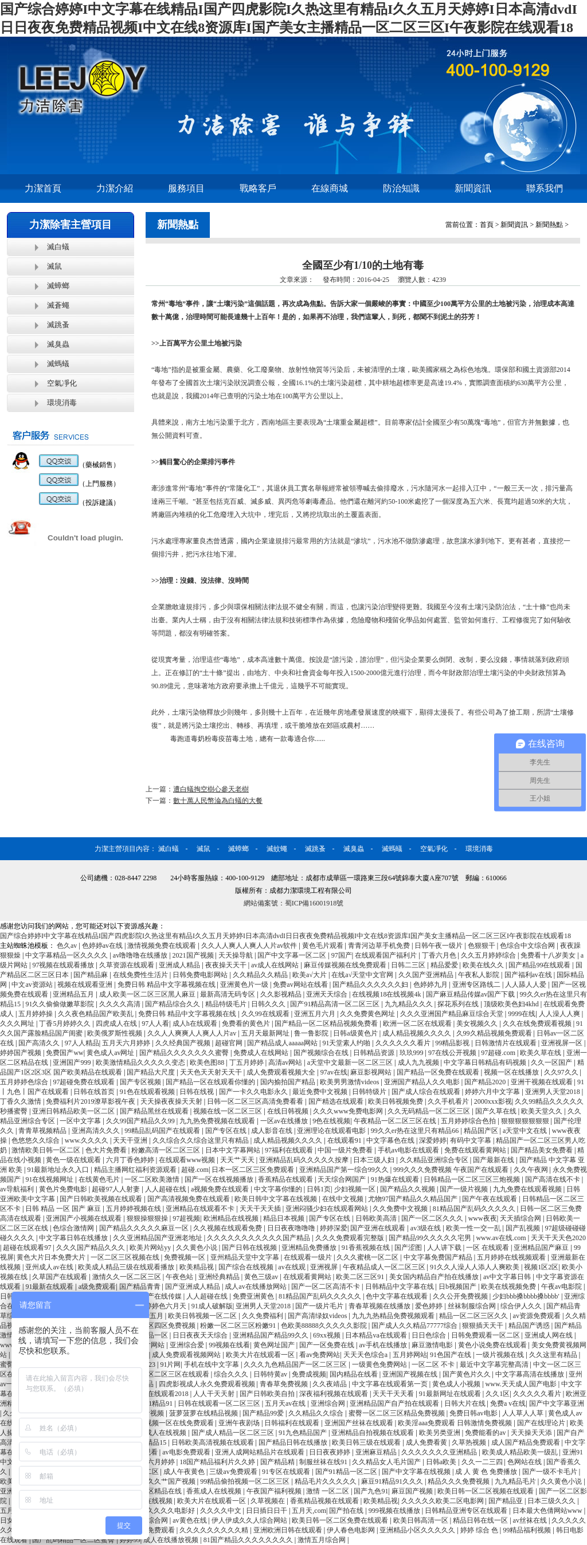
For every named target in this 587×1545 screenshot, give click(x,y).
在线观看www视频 (188, 1160)
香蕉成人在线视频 (214, 1491)
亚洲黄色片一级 (245, 985)
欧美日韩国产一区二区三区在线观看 (155, 1374)
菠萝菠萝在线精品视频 (204, 1413)
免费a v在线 (508, 1403)
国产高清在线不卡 (553, 1179)
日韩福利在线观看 (292, 1423)
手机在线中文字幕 (212, 1364)
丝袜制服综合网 (473, 1306)
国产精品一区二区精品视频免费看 (327, 1023)
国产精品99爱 (263, 1413)
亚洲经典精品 (219, 1277)
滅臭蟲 (58, 344)
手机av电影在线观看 (409, 1150)
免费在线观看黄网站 (476, 1150)
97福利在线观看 (290, 1150)
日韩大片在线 (465, 1403)
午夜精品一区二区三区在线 (396, 1121)
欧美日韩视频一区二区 (203, 1316)
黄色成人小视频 (457, 1384)
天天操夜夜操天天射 (172, 1101)
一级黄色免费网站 (380, 1364)
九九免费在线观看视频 (528, 1189)
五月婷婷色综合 (25, 1082)
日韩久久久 (269, 1004)
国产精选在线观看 (336, 1101)
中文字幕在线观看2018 (155, 1394)
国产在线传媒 (161, 1296)
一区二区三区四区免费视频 (155, 1326)
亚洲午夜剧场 (239, 1423)
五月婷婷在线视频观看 (512, 1257)
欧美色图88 (208, 1062)
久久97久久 (562, 1072)
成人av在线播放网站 (256, 1287)
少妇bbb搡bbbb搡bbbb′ (526, 1296)
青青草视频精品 (43, 1131)
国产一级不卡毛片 (550, 1472)
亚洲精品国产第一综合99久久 (344, 1170)
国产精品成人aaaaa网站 (283, 1043)
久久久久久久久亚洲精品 (440, 1452)
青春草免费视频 (285, 1384)
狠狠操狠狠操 (148, 1218)
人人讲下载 (445, 1248)
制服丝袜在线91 (324, 1462)
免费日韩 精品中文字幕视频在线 (167, 985)
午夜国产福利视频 (274, 1491)
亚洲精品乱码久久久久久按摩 (304, 1160)
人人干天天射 (214, 1394)
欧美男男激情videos (350, 1082)
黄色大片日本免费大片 (52, 1257)
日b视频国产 (458, 1287)
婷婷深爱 (333, 1228)
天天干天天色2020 (558, 1238)
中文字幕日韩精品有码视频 (486, 1062)
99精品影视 (453, 1043)
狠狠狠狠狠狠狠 (526, 1121)
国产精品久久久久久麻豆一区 (144, 1228)
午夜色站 (180, 1277)
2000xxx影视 (493, 1101)
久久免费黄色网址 (368, 1014)
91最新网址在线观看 (451, 1394)
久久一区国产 (552, 1062)
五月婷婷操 (36, 1014)
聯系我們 (544, 188)
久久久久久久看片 (403, 1043)
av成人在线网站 (275, 965)
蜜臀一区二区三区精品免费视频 (398, 1413)
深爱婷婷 (433, 1140)
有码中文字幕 (471, 1140)
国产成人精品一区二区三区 (233, 1433)
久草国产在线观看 (60, 1277)
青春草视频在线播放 (380, 1306)
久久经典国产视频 (183, 1043)
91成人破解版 (212, 1306)
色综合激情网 (74, 1228)
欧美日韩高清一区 (421, 1520)
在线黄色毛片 (100, 1179)
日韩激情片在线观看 (506, 1043)
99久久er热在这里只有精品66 (415, 1131)
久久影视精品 (281, 994)
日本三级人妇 (374, 1160)
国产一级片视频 (465, 1189)
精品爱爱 (445, 965)
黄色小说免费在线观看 (493, 1345)
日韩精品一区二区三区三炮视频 (473, 1179)
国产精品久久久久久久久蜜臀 (184, 1053)
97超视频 (186, 1218)
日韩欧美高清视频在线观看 (213, 1442)
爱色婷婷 (429, 1306)
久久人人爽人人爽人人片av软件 (250, 946)
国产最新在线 (494, 1160)
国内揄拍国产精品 (288, 1082)
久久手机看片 (449, 1101)
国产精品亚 (506, 1501)
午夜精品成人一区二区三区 (385, 1267)
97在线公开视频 (453, 1053)
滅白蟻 (58, 246)
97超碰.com (499, 1053)
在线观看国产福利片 (386, 955)
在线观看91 (345, 1140)
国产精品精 (278, 1462)
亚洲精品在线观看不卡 (201, 1209)
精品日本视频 (284, 1218)
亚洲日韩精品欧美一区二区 (74, 1111)
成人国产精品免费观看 (526, 1442)
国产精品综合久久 (173, 1004)
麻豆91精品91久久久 (393, 1481)
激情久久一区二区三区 (127, 1277)
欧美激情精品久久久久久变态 (141, 1062)
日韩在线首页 (94, 1092)
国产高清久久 (39, 1043)
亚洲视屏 (324, 1267)
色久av (68, 946)
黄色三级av (262, 1277)
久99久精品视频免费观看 (495, 1033)
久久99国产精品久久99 (141, 1121)
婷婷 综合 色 (480, 1530)
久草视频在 (269, 1501)
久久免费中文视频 (401, 1209)
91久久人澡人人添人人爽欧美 (475, 1267)
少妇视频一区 (355, 1189)
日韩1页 (319, 1189)
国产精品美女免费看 (542, 1150)
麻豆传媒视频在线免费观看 (346, 965)
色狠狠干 (482, 946)
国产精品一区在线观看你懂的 (211, 1082)
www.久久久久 (87, 1140)
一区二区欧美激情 (152, 1179)
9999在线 (521, 1014)
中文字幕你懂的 (279, 1189)
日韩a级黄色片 (356, 1033)
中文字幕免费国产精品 (439, 1257)
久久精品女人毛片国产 (387, 1462)
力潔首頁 (43, 188)
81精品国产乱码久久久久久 (475, 1209)
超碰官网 (229, 1043)
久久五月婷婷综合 (489, 955)
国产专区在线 (226, 1131)
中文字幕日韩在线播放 (74, 1238)
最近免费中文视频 (320, 1092)
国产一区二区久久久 (433, 1218)
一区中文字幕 (81, 1121)
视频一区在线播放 (512, 1072)
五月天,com (309, 1511)
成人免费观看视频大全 (281, 1072)
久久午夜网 (532, 1170)
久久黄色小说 (197, 1248)
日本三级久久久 (552, 1501)
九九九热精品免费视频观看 (394, 1316)
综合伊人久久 (521, 1306)
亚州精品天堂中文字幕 (245, 1257)
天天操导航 (236, 955)
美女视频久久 (477, 1023)
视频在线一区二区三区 (228, 1111)
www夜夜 (482, 1218)
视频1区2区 (541, 1267)
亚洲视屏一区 (562, 1043)
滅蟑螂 (58, 285)
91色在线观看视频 (148, 1092)
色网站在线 (525, 1462)
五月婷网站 (410, 1355)
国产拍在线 (347, 1511)
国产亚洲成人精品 (193, 1287)
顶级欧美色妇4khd (512, 1004)
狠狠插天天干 (483, 1326)
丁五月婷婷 (247, 1062)
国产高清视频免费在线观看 (189, 1199)
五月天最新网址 (266, 1033)
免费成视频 (309, 1374)
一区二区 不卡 (434, 1364)
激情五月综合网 (322, 1540)
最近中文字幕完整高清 (495, 1364)
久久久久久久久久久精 (214, 1530)
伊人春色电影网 (352, 1530)
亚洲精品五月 (74, 994)
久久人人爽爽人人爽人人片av (192, 1033)
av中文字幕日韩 (508, 1277)
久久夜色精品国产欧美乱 (96, 1014)
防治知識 (401, 188)
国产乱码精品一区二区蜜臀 (74, 1540)
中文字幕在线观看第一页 (390, 1384)
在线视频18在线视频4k (387, 994)
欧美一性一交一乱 (474, 1228)
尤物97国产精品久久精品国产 (413, 1199)
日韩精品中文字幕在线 (400, 1287)
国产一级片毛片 (320, 1306)
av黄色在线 (190, 1520)
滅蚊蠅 (277, 849)
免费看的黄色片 (247, 1023)
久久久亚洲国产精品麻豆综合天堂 (452, 1014)
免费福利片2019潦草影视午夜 (91, 1101)
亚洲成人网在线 (549, 1335)
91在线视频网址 (50, 1179)
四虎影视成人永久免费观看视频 (208, 1384)
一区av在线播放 (285, 1121)
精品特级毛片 (226, 1004)
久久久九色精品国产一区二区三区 (296, 1364)
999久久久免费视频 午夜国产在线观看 (451, 1170)
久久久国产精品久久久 (91, 1248)
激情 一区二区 (328, 1491)
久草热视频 (470, 1442)
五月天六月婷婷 (127, 1043)
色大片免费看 (106, 1150)
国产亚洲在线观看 (378, 1228)
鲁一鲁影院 (312, 1033)
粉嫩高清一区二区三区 (166, 1150)
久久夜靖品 (330, 1384)
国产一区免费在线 (327, 1345)
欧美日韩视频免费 (396, 1101)
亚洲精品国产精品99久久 (271, 1335)
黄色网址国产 (274, 1345)
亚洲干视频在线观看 (542, 1082)
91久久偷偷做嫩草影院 (60, 1004)
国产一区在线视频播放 (220, 1179)
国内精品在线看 (354, 1374)
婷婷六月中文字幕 (493, 1092)
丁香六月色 (440, 955)
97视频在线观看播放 (64, 965)
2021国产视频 (194, 955)
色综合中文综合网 (528, 946)
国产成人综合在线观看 (427, 1092)
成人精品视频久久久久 (417, 1033)
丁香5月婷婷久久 (65, 1023)
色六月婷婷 (158, 1462)
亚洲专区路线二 (477, 985)
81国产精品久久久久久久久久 (249, 1540)
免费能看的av (486, 1433)
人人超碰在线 (166, 1189)
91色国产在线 (451, 1355)
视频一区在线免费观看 (180, 1423)
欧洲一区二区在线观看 (418, 1023)
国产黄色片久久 (467, 1374)
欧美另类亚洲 (440, 1433)
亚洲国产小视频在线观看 (84, 1218)
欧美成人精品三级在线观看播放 (127, 1267)
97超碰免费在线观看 (84, 1082)
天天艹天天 (238, 1160)
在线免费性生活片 (141, 975)
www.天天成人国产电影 (522, 1384)
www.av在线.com (501, 1238)
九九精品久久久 (410, 1004)
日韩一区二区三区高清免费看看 (256, 1101)
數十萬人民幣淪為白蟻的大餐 (218, 801)
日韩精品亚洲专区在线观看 (467, 1511)
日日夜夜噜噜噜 (292, 1228)
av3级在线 (426, 1228)
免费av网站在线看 (301, 985)
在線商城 (329, 188)
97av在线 (333, 1072)
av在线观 (292, 1267)
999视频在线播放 (395, 1511)
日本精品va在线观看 (376, 1335)
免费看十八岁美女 (549, 955)
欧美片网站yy (151, 1248)
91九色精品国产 (303, 1433)
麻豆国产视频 (413, 1491)
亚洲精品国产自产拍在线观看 (395, 1403)
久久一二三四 (482, 1462)
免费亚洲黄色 (254, 1296)
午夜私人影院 (479, 975)
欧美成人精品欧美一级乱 (520, 1452)
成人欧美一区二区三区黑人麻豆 (148, 994)
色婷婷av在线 (103, 946)
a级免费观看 (97, 1287)
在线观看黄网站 (308, 1277)
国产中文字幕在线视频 (417, 1472)
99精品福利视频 (528, 1530)
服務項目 (186, 188)
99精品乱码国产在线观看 (163, 1131)
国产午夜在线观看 (490, 1199)
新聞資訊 (473, 188)
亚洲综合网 (329, 1403)
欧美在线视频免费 (509, 1287)
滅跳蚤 (58, 324)
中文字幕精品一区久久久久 (67, 955)
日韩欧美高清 (376, 1218)
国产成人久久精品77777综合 (415, 1326)
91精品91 (159, 1403)
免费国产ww (64, 1053)
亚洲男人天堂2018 (553, 1092)
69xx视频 (327, 1335)
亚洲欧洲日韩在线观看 (288, 1530)
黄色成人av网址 (111, 1053)
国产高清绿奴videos (318, 1316)
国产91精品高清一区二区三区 (335, 1004)
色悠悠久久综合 (36, 1140)
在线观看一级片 (309, 1257)
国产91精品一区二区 (347, 1472)
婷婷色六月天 (166, 1306)
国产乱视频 (524, 1228)
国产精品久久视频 (408, 1189)
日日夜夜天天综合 (201, 1335)
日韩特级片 (370, 1092)
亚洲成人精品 (180, 965)
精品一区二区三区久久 (474, 1316)
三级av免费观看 (234, 1472)
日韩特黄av (271, 1374)
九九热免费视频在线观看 (218, 1121)
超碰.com (195, 1170)
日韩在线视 (197, 1092)
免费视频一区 (185, 1257)
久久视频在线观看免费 (228, 1228)
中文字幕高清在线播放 (530, 1374)
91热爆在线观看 (396, 1179)
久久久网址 (18, 1023)
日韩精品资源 (374, 1053)
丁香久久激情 (21, 1101)
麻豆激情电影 (433, 1345)
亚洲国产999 (72, 1062)
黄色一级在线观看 (74, 1160)
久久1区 (498, 1394)
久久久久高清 (120, 1004)
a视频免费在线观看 (221, 1189)
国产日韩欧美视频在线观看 (102, 1199)
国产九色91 (371, 1491)
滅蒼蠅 (58, 305)
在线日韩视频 (288, 1111)
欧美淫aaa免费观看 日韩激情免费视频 (456, 1423)
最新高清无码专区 (228, 994)
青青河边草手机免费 (380, 946)
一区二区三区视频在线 (126, 1257)
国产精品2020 (485, 1082)
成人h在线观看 (196, 1023)
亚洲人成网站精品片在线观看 (260, 1452)
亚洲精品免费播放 (309, 1248)
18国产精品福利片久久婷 (218, 1462)
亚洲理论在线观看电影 (332, 1131)
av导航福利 (18, 1189)
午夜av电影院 (562, 1287)
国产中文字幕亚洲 (556, 1403)
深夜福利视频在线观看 (334, 1394)
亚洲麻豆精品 (376, 1452)
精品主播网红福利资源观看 (136, 1170)
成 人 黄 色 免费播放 (487, 1472)
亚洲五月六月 (315, 1014)
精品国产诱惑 (529, 1326)
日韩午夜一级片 (439, 946)
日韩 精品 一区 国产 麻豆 (64, 1209)
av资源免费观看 (537, 1316)
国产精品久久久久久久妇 (371, 985)
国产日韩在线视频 (250, 1248)
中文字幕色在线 (391, 1140)
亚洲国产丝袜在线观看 (359, 1423)
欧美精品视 (197, 1267)
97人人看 (155, 1023)
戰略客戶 (258, 188)
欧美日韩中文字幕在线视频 (276, 1199)
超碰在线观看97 (28, 1248)
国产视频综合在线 (322, 1053)
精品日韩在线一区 (481, 1520)
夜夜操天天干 (226, 965)
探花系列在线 (458, 1004)
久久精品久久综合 (316, 1413)
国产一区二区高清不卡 (326, 1287)
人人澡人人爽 (560, 1014)
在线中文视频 (343, 1199)
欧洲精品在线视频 (232, 1218)
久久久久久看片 (538, 1394)
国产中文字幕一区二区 (292, 955)
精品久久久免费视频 (459, 1481)
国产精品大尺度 (152, 1072)
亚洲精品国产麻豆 (542, 1248)
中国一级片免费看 (346, 1150)
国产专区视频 (141, 1082)
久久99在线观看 (266, 1014)
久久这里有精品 (554, 1355)
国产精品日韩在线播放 (294, 1442)
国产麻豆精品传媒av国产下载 (471, 994)
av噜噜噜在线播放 (141, 955)
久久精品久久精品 (261, 975)
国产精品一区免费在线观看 (439, 1072)
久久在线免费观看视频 (538, 1023)
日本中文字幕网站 (233, 1150)
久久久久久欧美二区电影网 (443, 1501)
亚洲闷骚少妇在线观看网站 (327, 1209)
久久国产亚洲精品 (426, 975)
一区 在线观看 (488, 1248)
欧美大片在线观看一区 (261, 1355)
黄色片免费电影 (64, 1189)
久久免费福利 (263, 1316)
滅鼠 (54, 266)
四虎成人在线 (117, 1023)
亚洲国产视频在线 (410, 1374)
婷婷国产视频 (21, 1053)
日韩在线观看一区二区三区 (220, 1403)
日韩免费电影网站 (201, 975)
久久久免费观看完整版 (350, 1238)
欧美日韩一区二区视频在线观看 (486, 1491)
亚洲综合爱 (188, 1345)
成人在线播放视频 (171, 1540)
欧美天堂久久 (542, 1111)
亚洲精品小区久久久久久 (418, 1530)
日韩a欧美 (442, 1462)
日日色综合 (430, 1335)
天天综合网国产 (342, 1179)
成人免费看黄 (427, 1442)
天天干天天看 (394, 1394)
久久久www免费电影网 (349, 1111)
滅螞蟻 (58, 363)
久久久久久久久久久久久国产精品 (259, 1238)
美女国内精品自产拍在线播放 (434, 1277)
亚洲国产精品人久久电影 (422, 1082)
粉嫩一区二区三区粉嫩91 (238, 1326)
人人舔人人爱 (526, 985)
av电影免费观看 (187, 1452)
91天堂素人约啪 (347, 1043)
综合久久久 (232, 1374)
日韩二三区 (409, 965)
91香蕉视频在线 (367, 1248)
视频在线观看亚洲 (85, 985)
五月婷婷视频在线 (134, 1209)
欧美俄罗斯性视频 (115, 1033)
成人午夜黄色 (184, 1472)
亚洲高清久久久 (97, 1131)
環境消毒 (62, 402)
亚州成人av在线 (50, 1267)
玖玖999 (412, 1053)
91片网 (170, 1364)
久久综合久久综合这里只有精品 (201, 1140)
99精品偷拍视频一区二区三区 (245, 1481)
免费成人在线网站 (261, 1053)
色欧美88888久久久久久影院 (325, 1326)
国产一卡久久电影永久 (254, 1092)
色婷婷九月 (431, 985)
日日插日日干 (267, 1511)
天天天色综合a (366, 1355)
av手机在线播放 (383, 1345)
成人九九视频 (419, 1062)
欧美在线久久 (484, 965)
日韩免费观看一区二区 (486, 1335)
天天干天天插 (261, 1209)
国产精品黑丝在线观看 (155, 1111)
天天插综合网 (521, 1218)
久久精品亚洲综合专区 (435, 1160)
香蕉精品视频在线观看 (325, 1501)
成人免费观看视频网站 (187, 1355)
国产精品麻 (91, 975)
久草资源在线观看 (127, 965)
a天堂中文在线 (526, 1131)
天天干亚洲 (131, 1140)
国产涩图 (409, 1248)
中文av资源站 (32, 985)
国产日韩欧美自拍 (268, 1394)
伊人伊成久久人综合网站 (250, 1520)
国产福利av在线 (529, 975)
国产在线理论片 (542, 1423)
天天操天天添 (532, 1433)
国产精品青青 (140, 1287)
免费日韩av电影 (474, 1413)
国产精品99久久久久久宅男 (431, 1238)
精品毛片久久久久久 (326, 1481)
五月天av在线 (286, 1403)
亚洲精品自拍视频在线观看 (373, 1433)
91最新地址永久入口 (59, 1170)
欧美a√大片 (310, 975)
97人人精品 (82, 1043)
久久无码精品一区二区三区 (430, 1111)
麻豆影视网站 (371, 1072)
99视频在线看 (229, 1345)
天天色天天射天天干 (212, 1072)
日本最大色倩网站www (548, 1511)
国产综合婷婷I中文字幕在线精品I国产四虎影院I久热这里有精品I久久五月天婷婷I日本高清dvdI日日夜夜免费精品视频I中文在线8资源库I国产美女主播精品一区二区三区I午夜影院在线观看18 (285, 936)
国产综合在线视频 (246, 1267)
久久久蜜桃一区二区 (368, 1257)
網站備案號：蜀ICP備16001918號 (294, 903)
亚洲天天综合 (327, 994)
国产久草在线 (496, 1111)
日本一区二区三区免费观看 (254, 1170)
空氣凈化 (62, 383)
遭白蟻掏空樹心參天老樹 (211, 789)
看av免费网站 (319, 1355)
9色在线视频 (331, 1121)
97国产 (341, 955)
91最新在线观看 (50, 1287)
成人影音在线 (272, 1131)
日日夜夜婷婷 (330, 1452)
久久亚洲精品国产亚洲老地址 (158, 1238)
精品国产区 (482, 1131)
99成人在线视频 (163, 1433)
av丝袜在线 (531, 1520)
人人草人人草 (523, 1413)
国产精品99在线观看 (540, 965)
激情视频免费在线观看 (162, 946)
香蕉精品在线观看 (286, 1179)
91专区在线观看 (287, 1472)
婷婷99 (130, 1540)
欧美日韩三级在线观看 (367, 1442)
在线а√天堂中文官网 (363, 975)
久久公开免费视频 (461, 1296)
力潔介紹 (114, 188)
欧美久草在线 (541, 1053)
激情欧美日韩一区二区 (46, 1150)
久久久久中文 (221, 1511)
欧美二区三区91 (361, 1277)
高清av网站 (286, 1062)
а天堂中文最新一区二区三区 (350, 1062)
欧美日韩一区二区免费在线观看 (341, 1520)
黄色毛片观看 (323, 946)
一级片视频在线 (501, 1355)
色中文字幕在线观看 (397, 1296)
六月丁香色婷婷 (131, 1160)
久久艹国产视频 (172, 1481)
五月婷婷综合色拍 (469, 1121)
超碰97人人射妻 (117, 1189)
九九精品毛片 (516, 1481)
